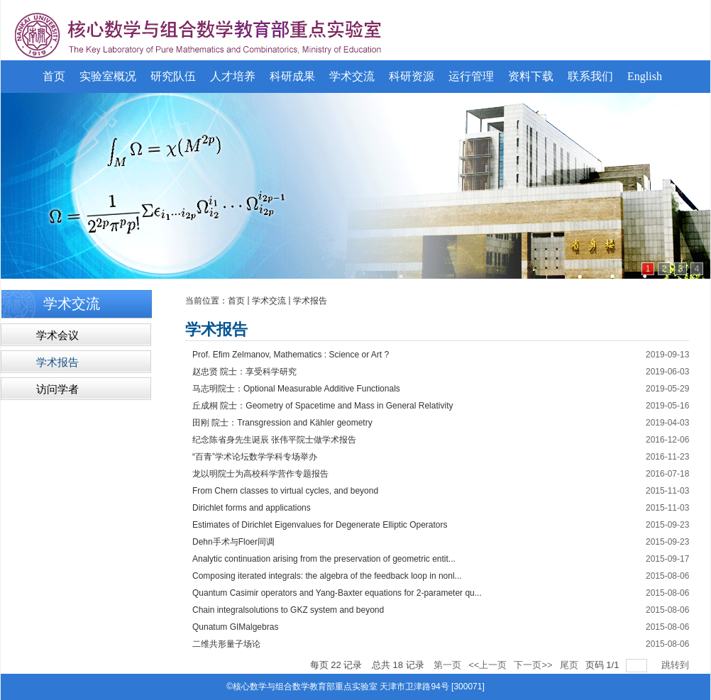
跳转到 (676, 665)
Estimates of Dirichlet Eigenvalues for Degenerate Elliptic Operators (320, 525)
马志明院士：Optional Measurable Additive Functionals (296, 389)
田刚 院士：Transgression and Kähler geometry (282, 423)
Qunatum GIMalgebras (235, 627)
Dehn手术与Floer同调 (233, 542)
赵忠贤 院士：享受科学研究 (244, 372)
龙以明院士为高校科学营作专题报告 (260, 474)
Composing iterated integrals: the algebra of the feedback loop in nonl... (327, 576)
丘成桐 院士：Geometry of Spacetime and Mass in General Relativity (322, 406)
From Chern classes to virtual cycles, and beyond (285, 491)
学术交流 (269, 301)
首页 (236, 301)
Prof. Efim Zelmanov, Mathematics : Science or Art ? (290, 355)
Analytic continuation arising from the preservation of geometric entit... (324, 559)
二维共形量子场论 (226, 644)
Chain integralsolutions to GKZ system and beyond (288, 610)
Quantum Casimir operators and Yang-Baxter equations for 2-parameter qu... (337, 593)
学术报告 (310, 301)
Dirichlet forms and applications (251, 508)
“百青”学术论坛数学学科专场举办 (254, 457)
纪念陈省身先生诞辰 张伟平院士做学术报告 (274, 440)
